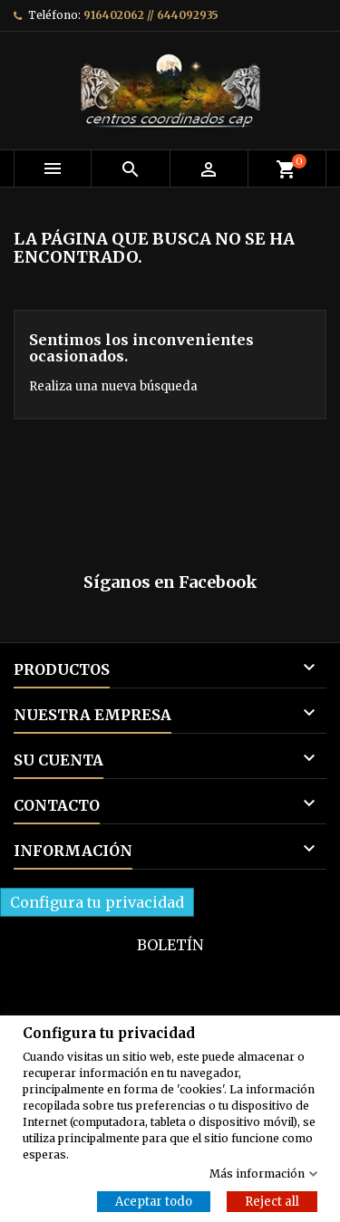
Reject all (272, 1200)
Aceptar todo (153, 1200)
